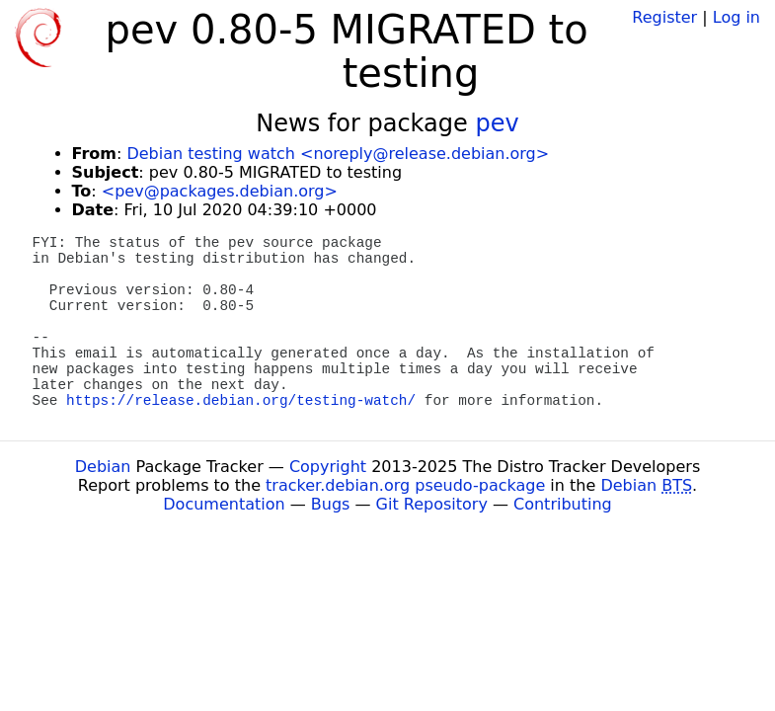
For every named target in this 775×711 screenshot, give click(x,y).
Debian (103, 466)
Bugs (330, 504)
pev (496, 123)
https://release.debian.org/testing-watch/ (241, 401)
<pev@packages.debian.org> (220, 191)
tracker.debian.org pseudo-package (405, 485)
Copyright (327, 466)
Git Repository (432, 504)
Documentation (223, 504)
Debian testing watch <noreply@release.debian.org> (337, 153)
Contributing (562, 504)
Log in (736, 17)
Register (664, 17)
